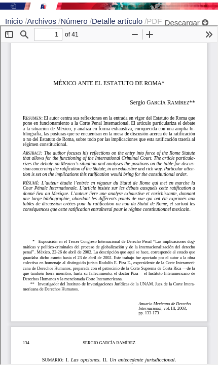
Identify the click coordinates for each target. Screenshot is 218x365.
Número (75, 21)
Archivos (42, 21)
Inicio (15, 21)
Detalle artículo (118, 21)
